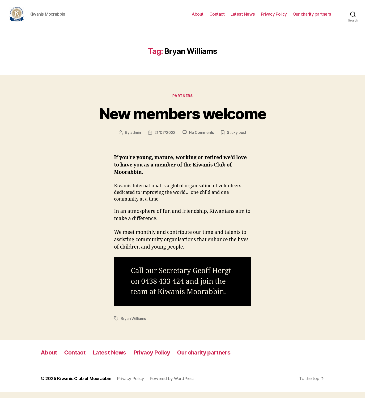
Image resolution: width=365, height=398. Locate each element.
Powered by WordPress (172, 384)
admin (135, 138)
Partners (182, 102)
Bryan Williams (133, 324)
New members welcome (182, 120)
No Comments (201, 138)
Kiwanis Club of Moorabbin (84, 384)
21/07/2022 (164, 138)
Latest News (242, 17)
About (198, 17)
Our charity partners (312, 17)
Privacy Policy (274, 17)
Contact (217, 17)
